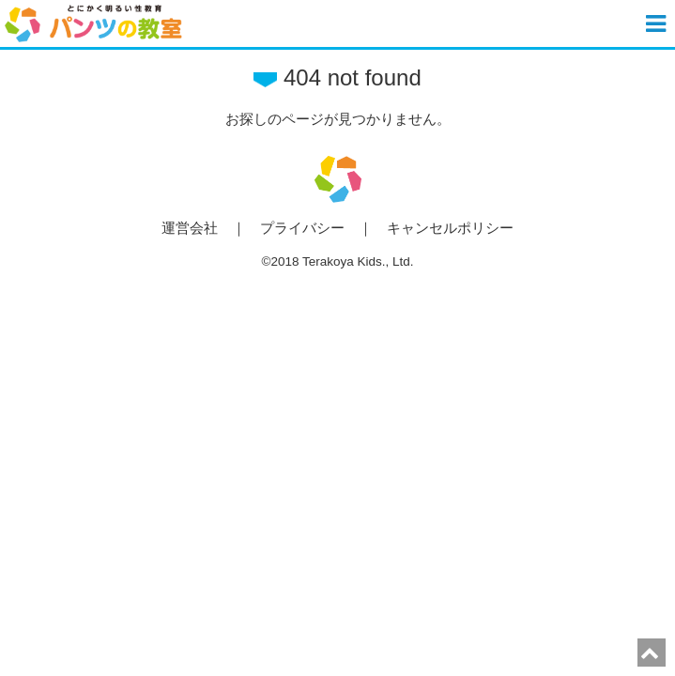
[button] (658, 23)
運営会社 (189, 228)
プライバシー (302, 228)
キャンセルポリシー (450, 228)
